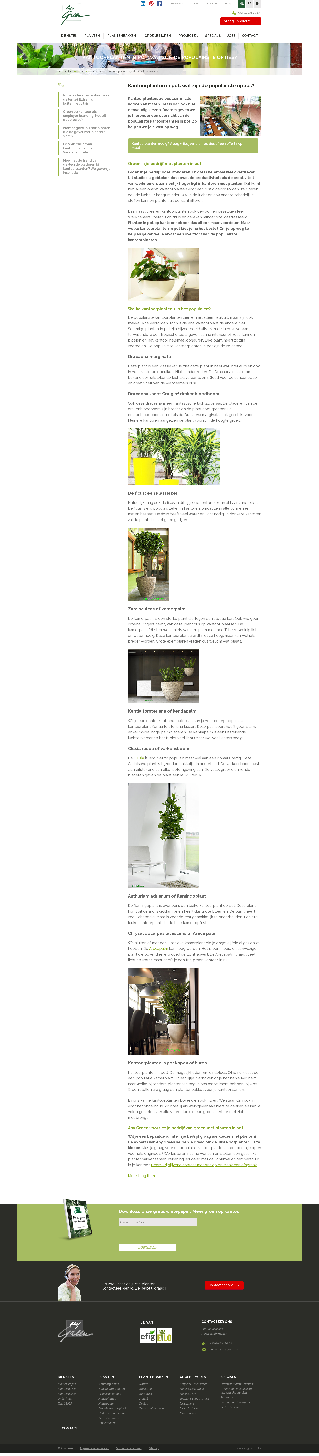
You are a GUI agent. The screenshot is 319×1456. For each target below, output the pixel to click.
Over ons (212, 3)
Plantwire (227, 1397)
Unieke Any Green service (184, 3)
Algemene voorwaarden (94, 1448)
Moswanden (188, 1413)
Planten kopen (67, 1384)
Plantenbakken (153, 1377)
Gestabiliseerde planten (113, 1408)
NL (242, 3)
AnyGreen (75, 14)
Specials (228, 1377)
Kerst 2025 (65, 1403)
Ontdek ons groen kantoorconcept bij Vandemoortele (78, 148)
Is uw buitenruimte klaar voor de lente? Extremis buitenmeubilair (86, 99)
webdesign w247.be (249, 1448)
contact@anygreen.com (225, 1349)
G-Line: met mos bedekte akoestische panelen (236, 1390)
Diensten (66, 1377)
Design (143, 1403)
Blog (228, 3)
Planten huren (67, 1389)
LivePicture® (188, 1394)
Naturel (144, 1384)
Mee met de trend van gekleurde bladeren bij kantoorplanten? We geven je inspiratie (86, 167)
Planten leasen (67, 1394)
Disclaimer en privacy (129, 1448)
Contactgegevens (213, 1329)
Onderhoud (65, 1398)
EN (257, 3)
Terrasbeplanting (109, 1418)
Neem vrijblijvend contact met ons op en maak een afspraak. (204, 1165)
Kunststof (145, 1389)
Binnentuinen (107, 1423)
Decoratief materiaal (152, 1408)
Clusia (139, 758)
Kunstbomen (106, 1403)
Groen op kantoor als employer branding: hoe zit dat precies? (84, 116)
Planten (106, 1377)
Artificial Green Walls (193, 1384)
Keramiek (145, 1394)
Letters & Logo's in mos (194, 1398)
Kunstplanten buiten (111, 1389)
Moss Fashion (189, 1408)
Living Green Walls (192, 1389)
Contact (250, 36)
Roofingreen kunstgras (235, 1402)
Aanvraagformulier (214, 1334)
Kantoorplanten (108, 1384)
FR (249, 3)
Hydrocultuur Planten (112, 1413)
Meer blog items (142, 1176)
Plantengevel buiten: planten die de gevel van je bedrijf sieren (86, 132)
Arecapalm (158, 948)
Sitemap (154, 1448)
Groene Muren (193, 1377)
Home (77, 71)
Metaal (143, 1398)
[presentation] (150, 1236)
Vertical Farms (230, 1407)
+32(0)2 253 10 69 (249, 12)
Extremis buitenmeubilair (237, 1384)
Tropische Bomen (109, 1394)
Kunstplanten (107, 1398)
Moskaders (187, 1403)
